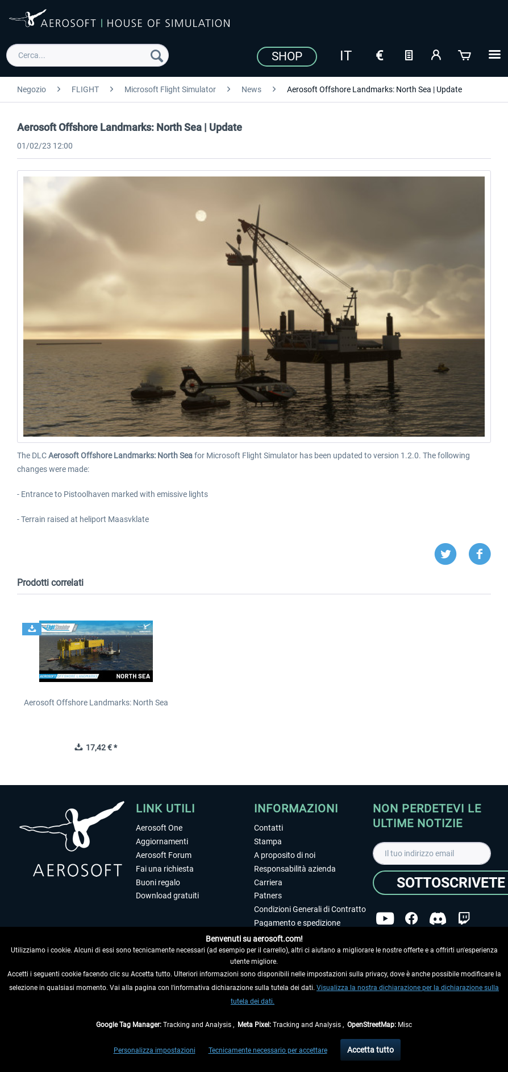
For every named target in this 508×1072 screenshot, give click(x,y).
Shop (287, 56)
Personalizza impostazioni (154, 1050)
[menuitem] (87, 55)
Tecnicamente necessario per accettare (268, 1050)
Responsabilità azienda (295, 868)
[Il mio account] (437, 54)
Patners (268, 895)
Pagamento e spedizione (297, 922)
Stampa (268, 841)
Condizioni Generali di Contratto (310, 909)
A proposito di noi (284, 855)
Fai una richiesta (165, 868)
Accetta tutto (370, 1049)
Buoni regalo (158, 882)
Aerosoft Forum (163, 855)
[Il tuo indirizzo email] (432, 853)
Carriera (268, 882)
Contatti (268, 827)
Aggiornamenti (162, 841)
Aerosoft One (159, 827)
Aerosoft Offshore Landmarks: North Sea (96, 702)
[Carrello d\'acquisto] (465, 54)
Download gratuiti (167, 895)
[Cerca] (157, 55)
